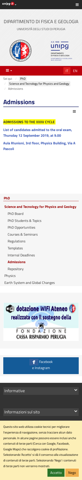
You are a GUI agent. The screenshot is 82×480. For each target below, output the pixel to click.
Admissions (17, 261)
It (67, 70)
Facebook (41, 364)
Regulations (16, 241)
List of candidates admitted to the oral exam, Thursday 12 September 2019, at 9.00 (37, 132)
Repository (16, 268)
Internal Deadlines (21, 255)
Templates (15, 248)
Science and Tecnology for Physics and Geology (40, 206)
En (75, 70)
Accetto (56, 472)
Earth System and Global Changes (29, 282)
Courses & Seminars (23, 234)
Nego (72, 472)
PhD (7, 198)
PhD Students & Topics (24, 220)
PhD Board (15, 213)
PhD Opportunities (21, 227)
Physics (10, 275)
